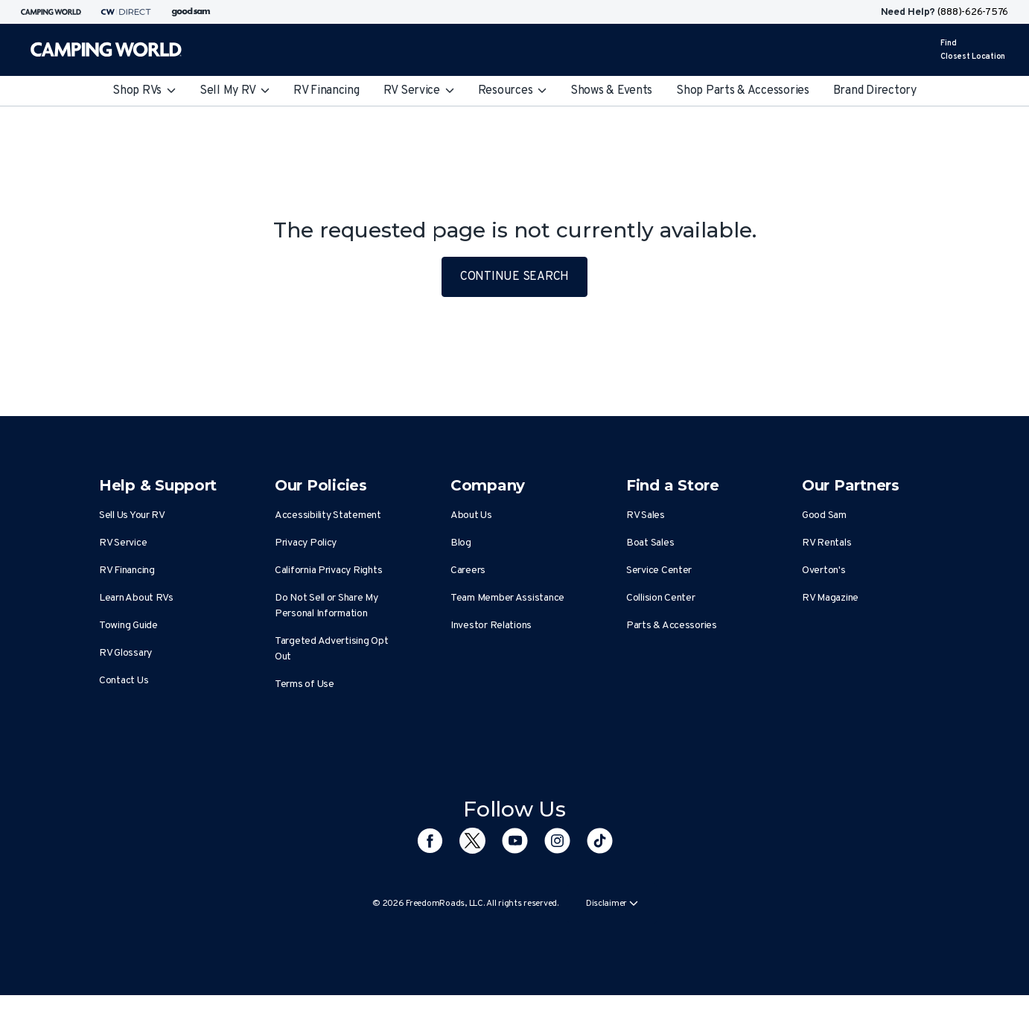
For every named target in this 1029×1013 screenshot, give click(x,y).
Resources (512, 90)
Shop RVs (144, 90)
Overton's (824, 570)
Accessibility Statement (328, 515)
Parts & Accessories (671, 625)
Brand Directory (875, 90)
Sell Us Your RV (132, 515)
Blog (460, 543)
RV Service (418, 90)
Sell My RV (235, 90)
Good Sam (824, 515)
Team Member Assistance (507, 598)
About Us (471, 515)
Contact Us (123, 680)
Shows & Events (611, 90)
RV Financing (326, 90)
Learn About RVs (136, 598)
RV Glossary (125, 653)
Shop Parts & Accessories (742, 90)
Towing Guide (128, 625)
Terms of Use (304, 684)
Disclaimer (612, 904)
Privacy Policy (306, 543)
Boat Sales (650, 543)
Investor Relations (491, 625)
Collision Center (660, 598)
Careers (467, 570)
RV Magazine (830, 598)
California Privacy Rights (328, 570)
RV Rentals (826, 543)
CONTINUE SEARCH (514, 276)
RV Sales (645, 515)
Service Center (659, 570)
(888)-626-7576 (972, 12)
